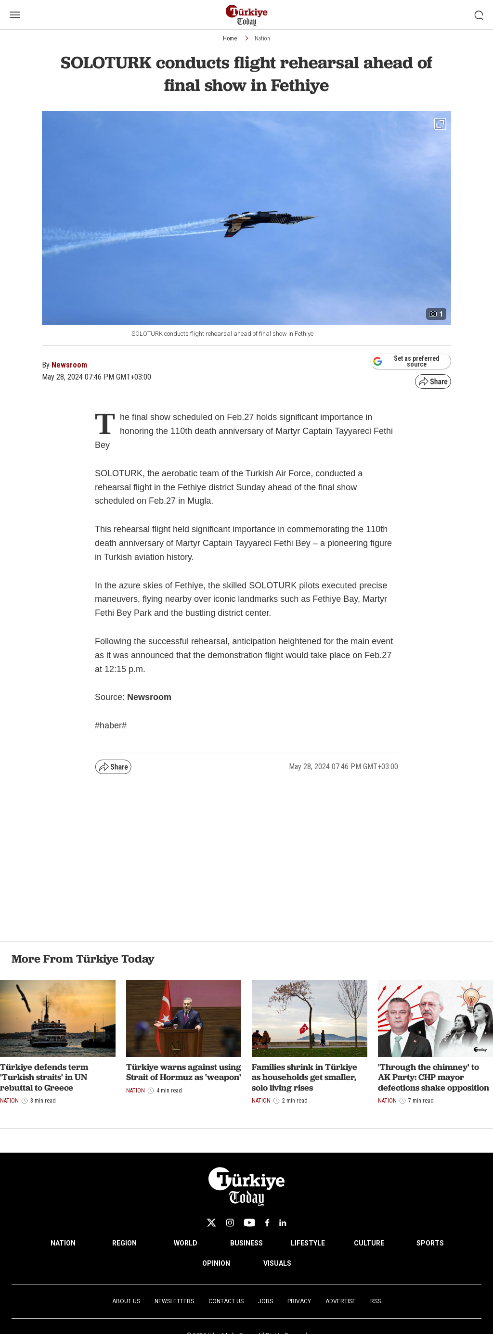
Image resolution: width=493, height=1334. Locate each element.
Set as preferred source (406, 361)
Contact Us (226, 1301)
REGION (124, 1243)
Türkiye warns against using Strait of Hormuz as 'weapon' (183, 1072)
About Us (126, 1301)
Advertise (340, 1301)
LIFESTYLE (308, 1243)
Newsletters (174, 1301)
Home (230, 38)
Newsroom (69, 364)
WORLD (185, 1243)
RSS (375, 1301)
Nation (262, 38)
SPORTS (430, 1243)
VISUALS (277, 1263)
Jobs (265, 1301)
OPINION (216, 1263)
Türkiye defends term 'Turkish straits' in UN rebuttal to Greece (44, 1077)
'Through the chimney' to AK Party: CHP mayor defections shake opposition (433, 1077)
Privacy (299, 1301)
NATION (63, 1243)
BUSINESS (246, 1243)
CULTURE (369, 1243)
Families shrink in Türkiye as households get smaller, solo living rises (304, 1077)
